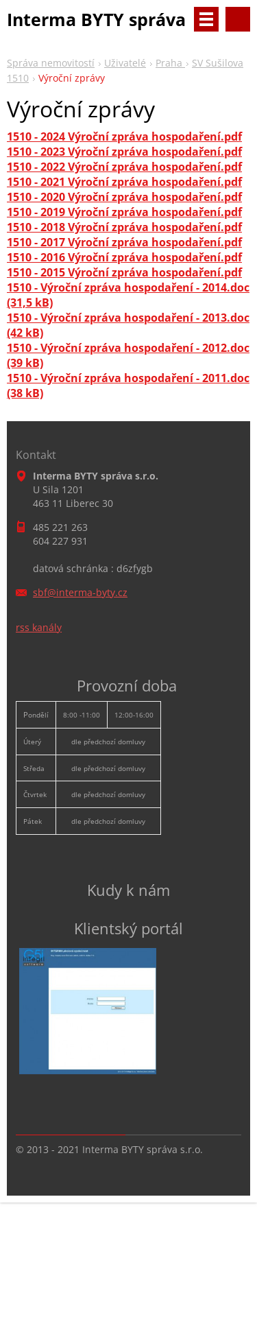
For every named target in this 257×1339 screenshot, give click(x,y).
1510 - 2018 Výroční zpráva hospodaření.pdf (124, 227)
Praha (170, 62)
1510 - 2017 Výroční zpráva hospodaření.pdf (124, 242)
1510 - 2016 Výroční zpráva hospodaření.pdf (124, 257)
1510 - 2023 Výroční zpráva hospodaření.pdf (124, 151)
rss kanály (39, 627)
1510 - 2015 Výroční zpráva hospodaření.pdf (124, 272)
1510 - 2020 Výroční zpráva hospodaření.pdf (124, 196)
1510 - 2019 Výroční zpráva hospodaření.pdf (124, 212)
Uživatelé (125, 62)
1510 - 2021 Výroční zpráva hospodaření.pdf (124, 181)
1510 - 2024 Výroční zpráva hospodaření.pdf (124, 136)
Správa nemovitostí (51, 62)
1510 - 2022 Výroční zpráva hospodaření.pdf (124, 166)
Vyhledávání (237, 19)
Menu (206, 19)
